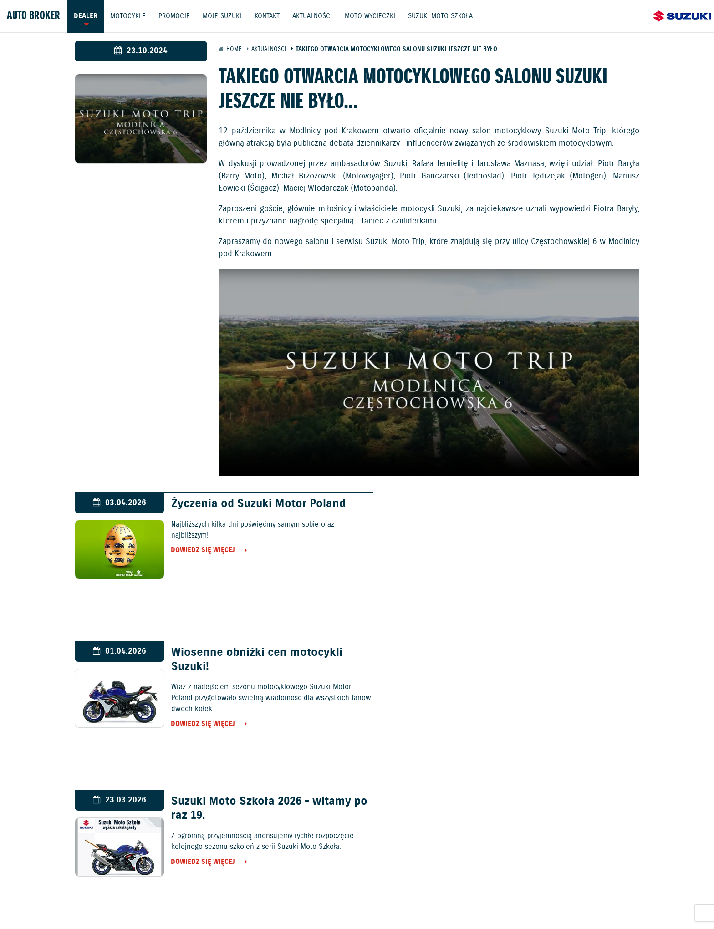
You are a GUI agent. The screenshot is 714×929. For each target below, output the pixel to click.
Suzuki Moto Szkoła (443, 15)
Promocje (175, 15)
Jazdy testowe (363, 875)
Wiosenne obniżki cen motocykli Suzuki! (538, 511)
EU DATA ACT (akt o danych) (428, 900)
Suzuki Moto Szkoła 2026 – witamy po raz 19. (254, 660)
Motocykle (128, 15)
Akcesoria (449, 875)
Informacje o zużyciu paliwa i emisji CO (236, 900)
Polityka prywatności (343, 900)
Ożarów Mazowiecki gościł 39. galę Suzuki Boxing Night (545, 660)
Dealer (85, 15)
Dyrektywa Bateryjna (512, 900)
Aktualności (314, 15)
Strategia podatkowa (585, 900)
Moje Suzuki (223, 15)
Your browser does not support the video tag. (429, 372)
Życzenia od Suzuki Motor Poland (251, 504)
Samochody (320, 825)
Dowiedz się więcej (196, 550)
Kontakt (268, 15)
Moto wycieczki (372, 15)
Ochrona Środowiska (129, 900)
